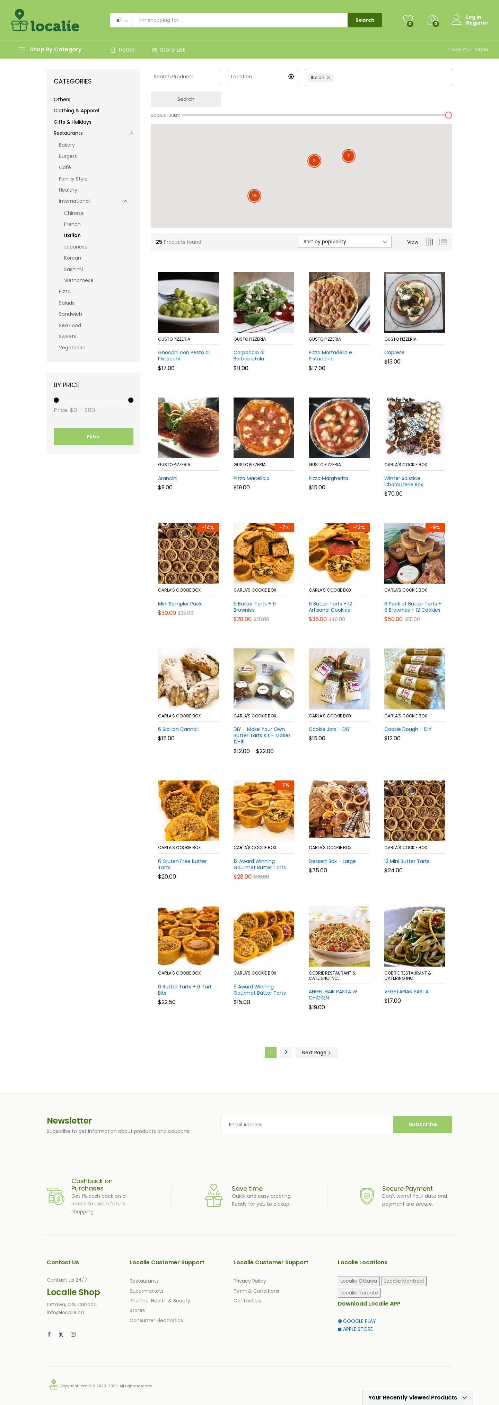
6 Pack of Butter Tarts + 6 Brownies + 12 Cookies (412, 607)
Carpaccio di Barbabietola (249, 355)
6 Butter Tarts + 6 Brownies (255, 607)
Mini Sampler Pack (180, 604)
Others (62, 99)
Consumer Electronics (156, 1320)
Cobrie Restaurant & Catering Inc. (332, 975)
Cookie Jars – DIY (329, 729)
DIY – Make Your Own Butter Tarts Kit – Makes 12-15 (262, 735)
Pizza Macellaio (252, 478)
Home (122, 50)
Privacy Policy (250, 1280)
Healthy (68, 189)
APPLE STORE (355, 1329)
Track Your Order (468, 49)
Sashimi (73, 269)
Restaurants (68, 133)
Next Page (316, 1052)
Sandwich (70, 314)
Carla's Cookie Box (405, 465)
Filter (93, 436)
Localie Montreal (404, 1280)
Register (477, 23)
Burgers (68, 156)
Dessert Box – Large (332, 861)
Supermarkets (147, 1291)
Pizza (65, 291)
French (72, 224)
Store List (168, 50)
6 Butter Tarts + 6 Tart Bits (185, 990)
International (74, 201)
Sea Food (70, 325)
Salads (67, 302)
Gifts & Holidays (72, 122)
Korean (72, 257)
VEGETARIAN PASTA (406, 991)
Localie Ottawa (359, 1280)
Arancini (167, 478)
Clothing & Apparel (76, 110)
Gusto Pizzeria (174, 339)
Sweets (67, 336)
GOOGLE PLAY (357, 1321)
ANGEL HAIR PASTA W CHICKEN (333, 994)
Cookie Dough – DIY (408, 729)
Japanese (76, 246)
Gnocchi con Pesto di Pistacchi (184, 355)
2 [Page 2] (285, 1052)
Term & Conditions (256, 1291)
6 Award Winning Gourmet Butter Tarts (260, 990)
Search (365, 20)
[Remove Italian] (329, 77)
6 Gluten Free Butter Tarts (182, 864)
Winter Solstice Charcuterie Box (403, 481)
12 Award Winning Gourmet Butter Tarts (260, 864)
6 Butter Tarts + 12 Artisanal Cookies (330, 607)
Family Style (73, 178)
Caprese (394, 352)
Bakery (67, 144)
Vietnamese (79, 280)
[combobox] (392, 77)
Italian (72, 235)
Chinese (74, 213)
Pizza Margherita (328, 478)
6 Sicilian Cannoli (178, 729)
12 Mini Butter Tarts (406, 861)
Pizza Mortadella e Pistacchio (330, 355)
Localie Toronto (359, 1292)
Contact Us (247, 1300)
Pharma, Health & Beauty (160, 1300)
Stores (137, 1310)
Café (65, 167)
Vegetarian (72, 347)
